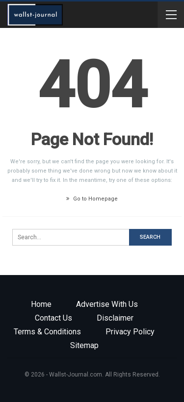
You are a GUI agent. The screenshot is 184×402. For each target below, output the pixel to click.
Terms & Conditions (47, 331)
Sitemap (84, 345)
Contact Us (53, 318)
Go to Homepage (92, 199)
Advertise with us (107, 304)
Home (41, 304)
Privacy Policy (130, 331)
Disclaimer (115, 318)
